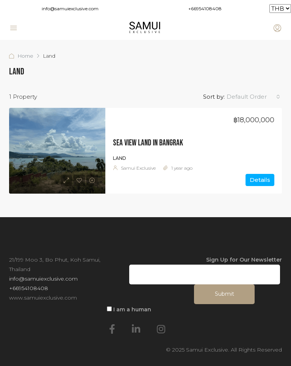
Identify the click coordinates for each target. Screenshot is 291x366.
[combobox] (253, 97)
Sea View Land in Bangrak (148, 143)
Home (25, 56)
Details (260, 179)
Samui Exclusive (138, 168)
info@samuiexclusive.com (70, 8)
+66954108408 (205, 8)
